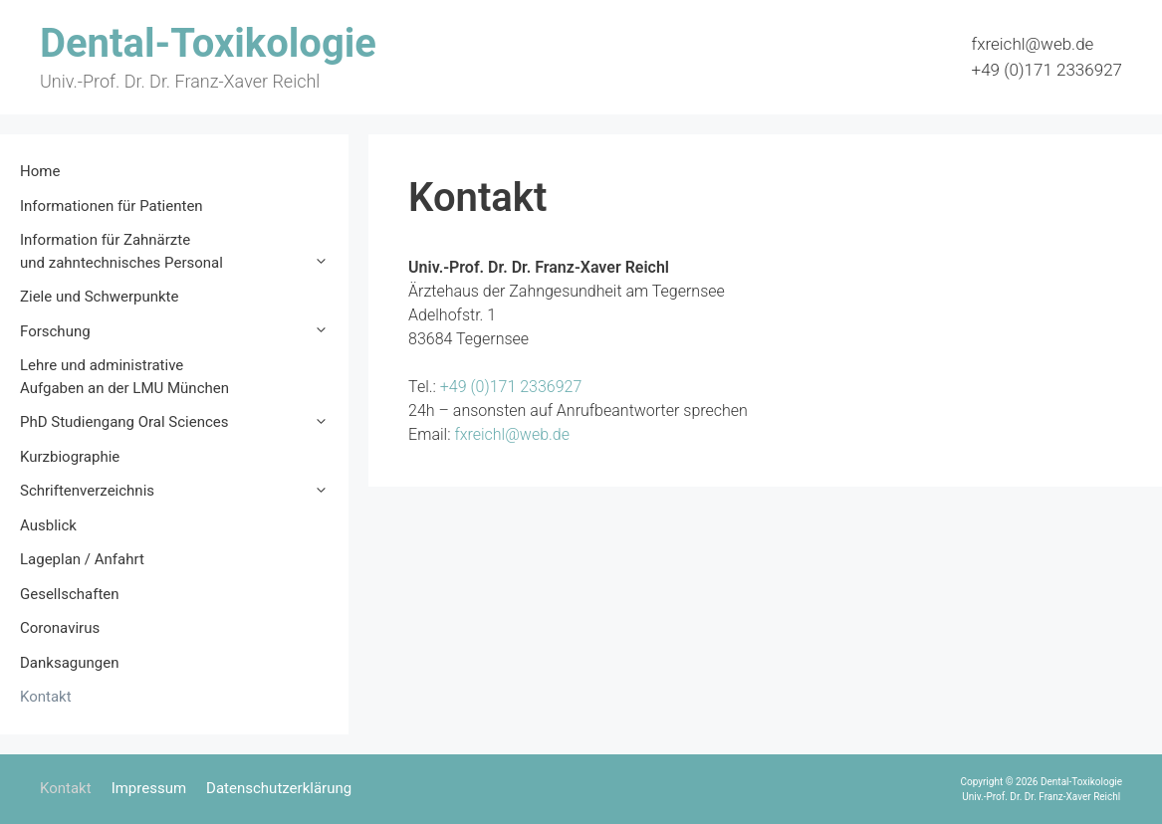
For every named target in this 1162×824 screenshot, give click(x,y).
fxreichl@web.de (1033, 44)
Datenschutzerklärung (278, 788)
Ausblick (48, 525)
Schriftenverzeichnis (184, 491)
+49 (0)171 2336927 (1047, 70)
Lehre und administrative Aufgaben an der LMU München (124, 376)
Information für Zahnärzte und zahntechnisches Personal (184, 252)
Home (40, 171)
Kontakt (46, 697)
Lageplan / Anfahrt (82, 559)
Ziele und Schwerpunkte (99, 297)
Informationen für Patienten (111, 206)
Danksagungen (69, 663)
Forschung (184, 331)
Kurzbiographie (69, 457)
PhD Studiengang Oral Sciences (184, 422)
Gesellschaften (69, 594)
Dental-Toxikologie (208, 43)
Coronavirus (60, 628)
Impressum (149, 788)
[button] (326, 263)
